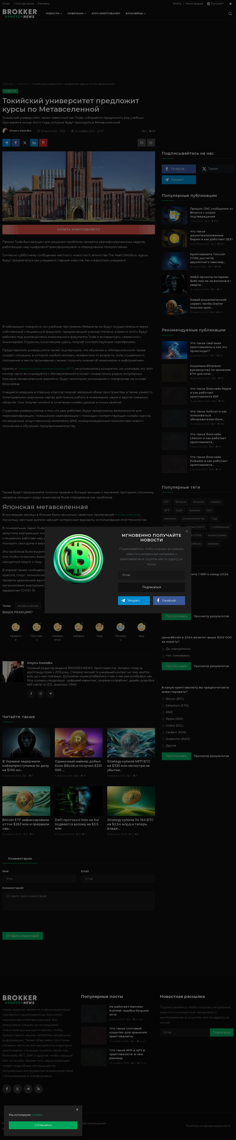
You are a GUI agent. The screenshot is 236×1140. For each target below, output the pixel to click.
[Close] (186, 531)
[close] (77, 1109)
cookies (37, 1115)
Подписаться (151, 587)
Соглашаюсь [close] (43, 1125)
